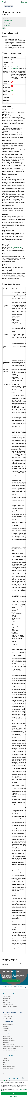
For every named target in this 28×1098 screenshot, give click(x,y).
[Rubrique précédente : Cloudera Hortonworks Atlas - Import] (7, 987)
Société (5, 1058)
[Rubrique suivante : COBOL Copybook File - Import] (20, 987)
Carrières (5, 1070)
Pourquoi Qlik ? (6, 1036)
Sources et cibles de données (10, 1050)
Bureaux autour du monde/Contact (11, 1073)
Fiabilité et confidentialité (9, 1040)
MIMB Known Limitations (16, 247)
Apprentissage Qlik (7, 1002)
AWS (4, 28)
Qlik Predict (6, 1028)
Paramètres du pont (8, 23)
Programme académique (9, 1066)
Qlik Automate (6, 1030)
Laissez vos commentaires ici (11, 981)
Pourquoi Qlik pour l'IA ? (9, 1044)
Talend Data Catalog (9, 6)
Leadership (6, 1060)
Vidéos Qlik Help (7, 996)
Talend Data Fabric (7, 1018)
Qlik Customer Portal (8, 1004)
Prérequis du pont (8, 20)
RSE (4, 1062)
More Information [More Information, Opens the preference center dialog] (14, 1096)
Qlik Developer (6, 998)
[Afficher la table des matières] (3, 6)
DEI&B (4, 1064)
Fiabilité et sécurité (7, 1038)
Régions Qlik (6, 1052)
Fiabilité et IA (6, 1042)
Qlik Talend (6, 1014)
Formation (5, 1000)
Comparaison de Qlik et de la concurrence (13, 1046)
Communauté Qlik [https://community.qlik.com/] (13, 1078)
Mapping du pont (7, 25)
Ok (14, 1093)
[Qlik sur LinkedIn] (23, 1078)
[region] (14, 1089)
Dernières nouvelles (8, 1072)
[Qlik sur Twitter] (20, 1078)
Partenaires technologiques (9, 1048)
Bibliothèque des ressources (10, 1006)
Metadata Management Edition (10, 7)
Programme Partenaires (9, 1068)
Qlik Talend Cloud (7, 1016)
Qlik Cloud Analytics (8, 1024)
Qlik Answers (6, 1026)
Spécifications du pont (9, 22)
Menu (26, 2)
